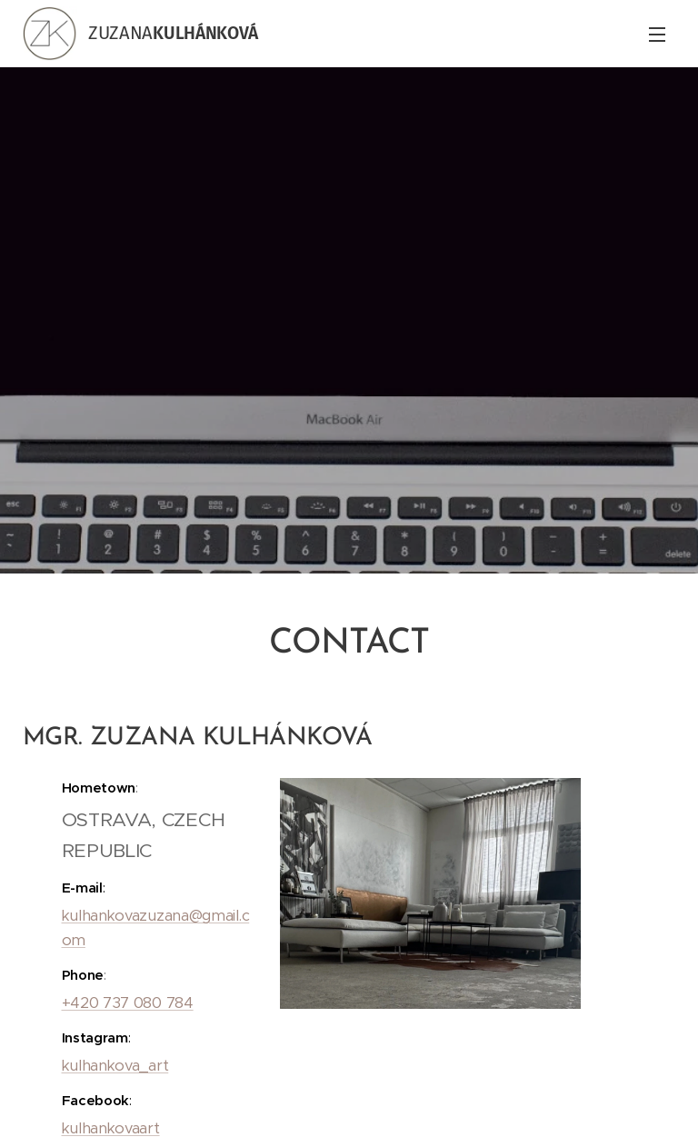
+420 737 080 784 (128, 1002)
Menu (657, 34)
